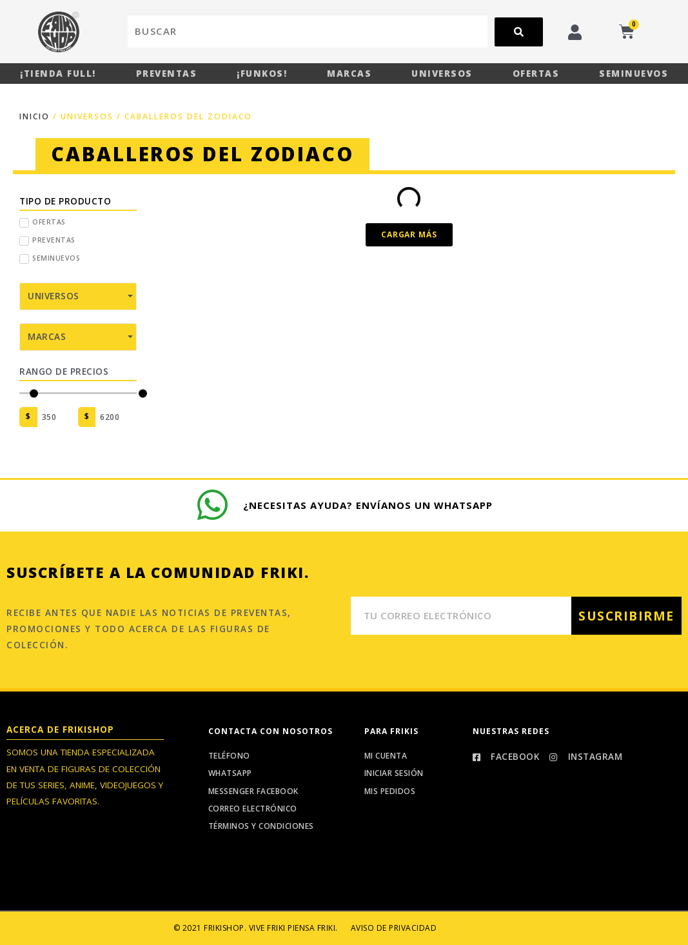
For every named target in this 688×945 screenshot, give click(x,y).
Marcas (349, 73)
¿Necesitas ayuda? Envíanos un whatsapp (368, 505)
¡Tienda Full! (58, 73)
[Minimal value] (78, 393)
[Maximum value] (116, 417)
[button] (409, 234)
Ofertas (536, 73)
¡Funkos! (262, 73)
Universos (442, 73)
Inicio (34, 116)
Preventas (166, 73)
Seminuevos (633, 73)
